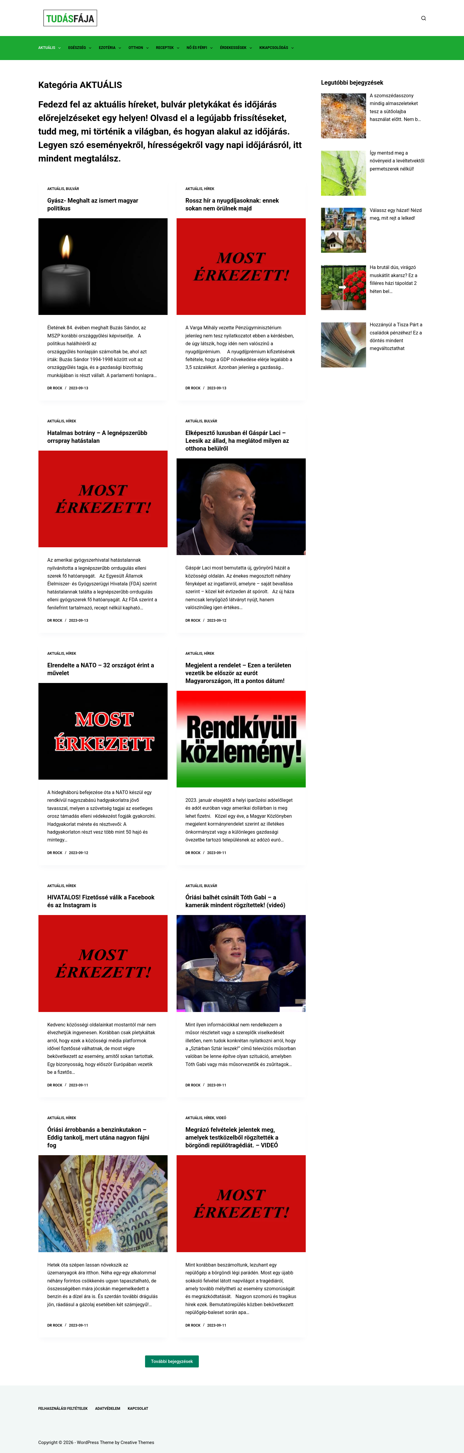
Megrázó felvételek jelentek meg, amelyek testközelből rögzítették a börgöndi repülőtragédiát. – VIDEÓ (232, 1137)
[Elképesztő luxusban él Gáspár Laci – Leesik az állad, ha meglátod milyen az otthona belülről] (241, 506)
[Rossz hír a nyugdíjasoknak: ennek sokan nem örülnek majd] (241, 266)
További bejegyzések (172, 1361)
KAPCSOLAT (138, 1408)
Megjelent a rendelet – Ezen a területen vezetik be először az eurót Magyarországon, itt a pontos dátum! (238, 673)
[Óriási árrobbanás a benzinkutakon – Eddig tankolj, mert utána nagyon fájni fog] (103, 1203)
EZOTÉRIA (111, 48)
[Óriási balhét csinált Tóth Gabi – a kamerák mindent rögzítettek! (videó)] (241, 963)
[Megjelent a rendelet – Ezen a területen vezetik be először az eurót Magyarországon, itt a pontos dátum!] (241, 739)
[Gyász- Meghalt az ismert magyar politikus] (103, 266)
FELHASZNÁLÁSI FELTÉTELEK (63, 1408)
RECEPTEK (169, 48)
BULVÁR (72, 189)
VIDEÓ (221, 1118)
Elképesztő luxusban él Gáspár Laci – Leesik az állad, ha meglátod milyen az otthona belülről (237, 440)
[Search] (423, 18)
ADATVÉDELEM (107, 1408)
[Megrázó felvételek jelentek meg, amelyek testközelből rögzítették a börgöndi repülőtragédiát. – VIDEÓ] (241, 1203)
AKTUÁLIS (50, 48)
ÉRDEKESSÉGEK (237, 48)
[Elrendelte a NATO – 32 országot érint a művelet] (103, 731)
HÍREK (209, 189)
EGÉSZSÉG (81, 48)
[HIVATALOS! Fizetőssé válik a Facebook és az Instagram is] (103, 963)
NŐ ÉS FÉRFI (201, 48)
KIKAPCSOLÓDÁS (277, 48)
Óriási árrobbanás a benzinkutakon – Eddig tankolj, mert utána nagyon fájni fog (98, 1137)
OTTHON (140, 48)
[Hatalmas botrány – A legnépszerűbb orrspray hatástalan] (103, 499)
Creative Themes (137, 1442)
